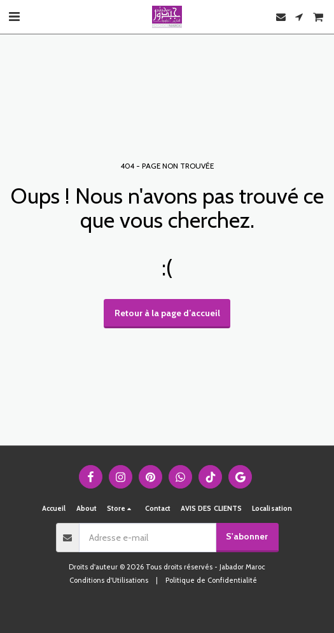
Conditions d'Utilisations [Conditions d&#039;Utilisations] (108, 580)
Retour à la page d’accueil (167, 313)
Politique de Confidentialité (211, 580)
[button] (14, 16)
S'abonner (247, 536)
